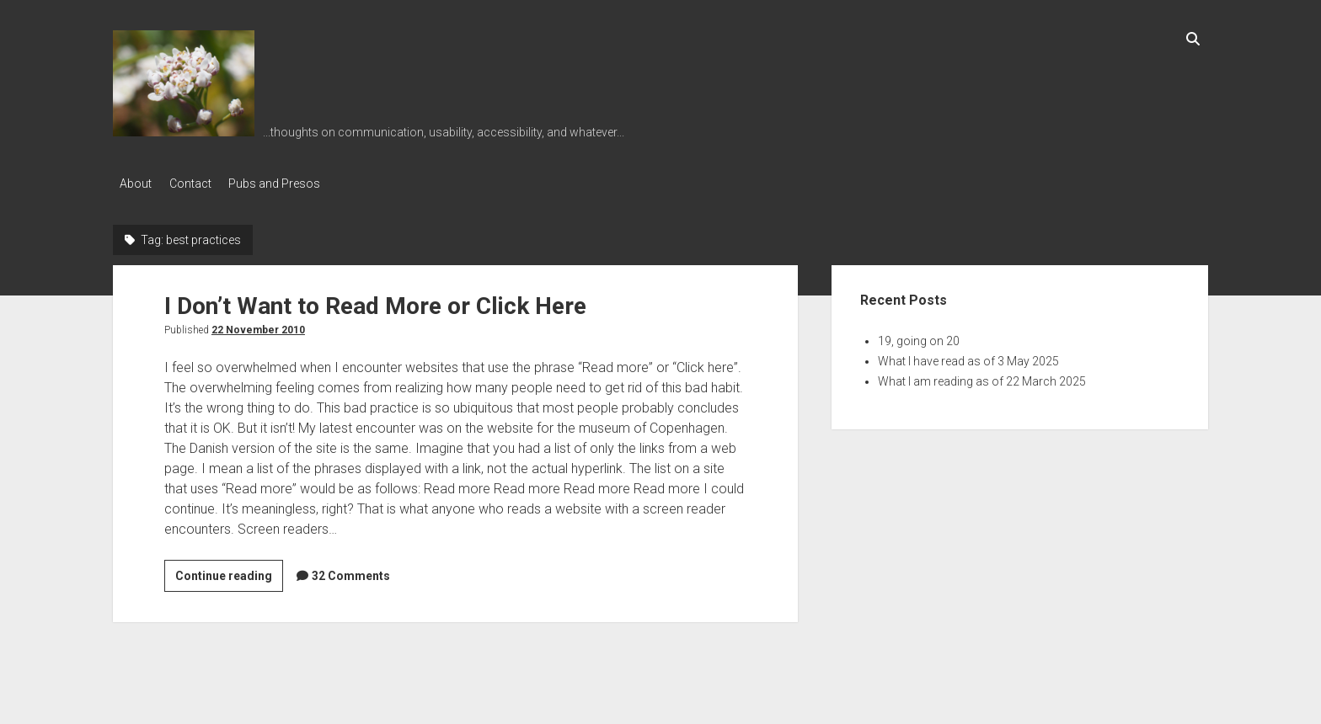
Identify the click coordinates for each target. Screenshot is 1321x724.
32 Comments (351, 571)
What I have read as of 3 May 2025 (968, 357)
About (136, 183)
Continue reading (229, 574)
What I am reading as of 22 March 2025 (982, 377)
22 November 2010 (258, 326)
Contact (198, 183)
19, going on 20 (919, 336)
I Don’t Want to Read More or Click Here (375, 302)
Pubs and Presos (290, 183)
